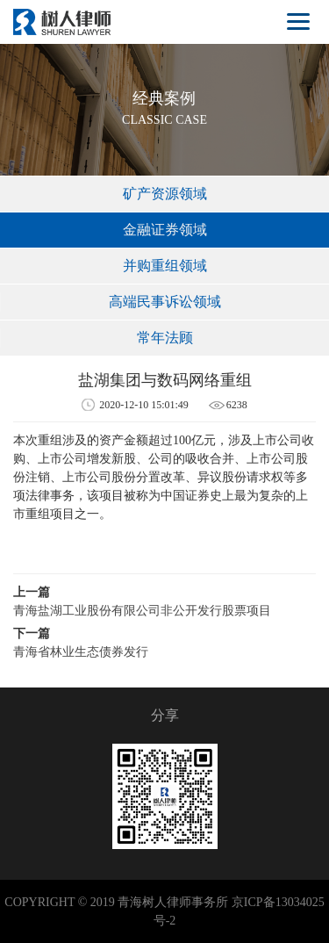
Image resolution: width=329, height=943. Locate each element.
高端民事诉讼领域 (165, 301)
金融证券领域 (165, 229)
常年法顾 (165, 337)
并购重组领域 (165, 265)
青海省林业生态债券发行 (80, 652)
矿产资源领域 (165, 193)
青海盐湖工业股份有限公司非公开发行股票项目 (142, 610)
